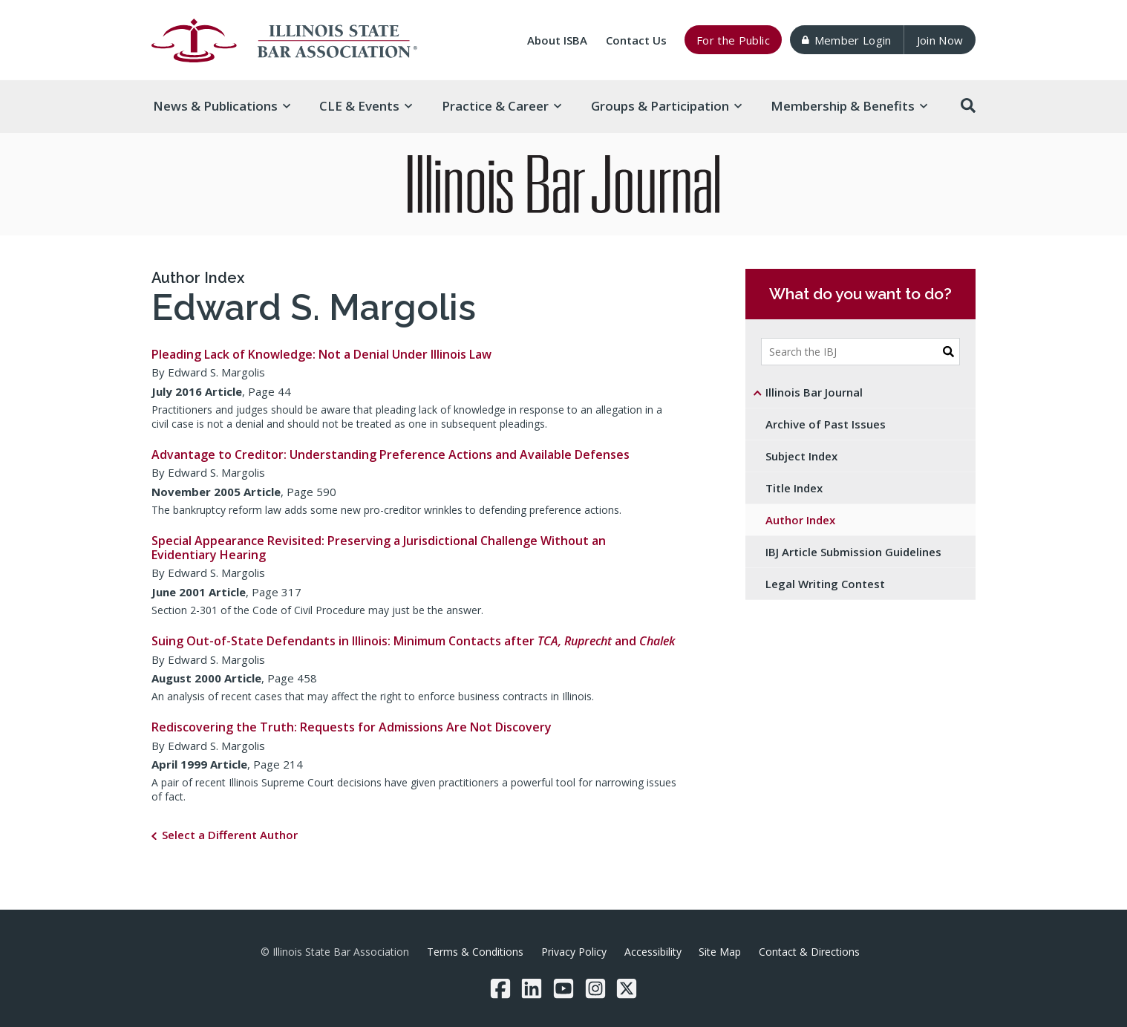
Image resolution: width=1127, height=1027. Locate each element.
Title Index (794, 487)
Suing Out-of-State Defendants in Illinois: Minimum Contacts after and (413, 641)
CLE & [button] (365, 105)
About (557, 40)
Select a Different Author (230, 834)
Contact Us (636, 40)
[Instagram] (595, 988)
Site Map (720, 952)
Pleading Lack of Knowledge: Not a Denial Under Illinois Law (321, 354)
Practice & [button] (501, 105)
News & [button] (221, 105)
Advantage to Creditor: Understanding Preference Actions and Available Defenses (390, 454)
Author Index (197, 278)
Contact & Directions (809, 952)
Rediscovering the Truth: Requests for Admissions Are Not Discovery (351, 727)
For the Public (733, 40)
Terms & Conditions (475, 952)
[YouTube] (563, 988)
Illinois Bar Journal (814, 392)
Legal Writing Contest (825, 583)
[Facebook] (500, 988)
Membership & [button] (849, 105)
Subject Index (801, 456)
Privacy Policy (574, 952)
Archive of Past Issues (825, 424)
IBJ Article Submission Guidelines (853, 551)
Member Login (846, 40)
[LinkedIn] (531, 988)
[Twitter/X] (626, 988)
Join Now (940, 40)
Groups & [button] (666, 105)
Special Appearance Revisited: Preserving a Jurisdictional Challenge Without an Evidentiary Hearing (378, 547)
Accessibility (653, 952)
